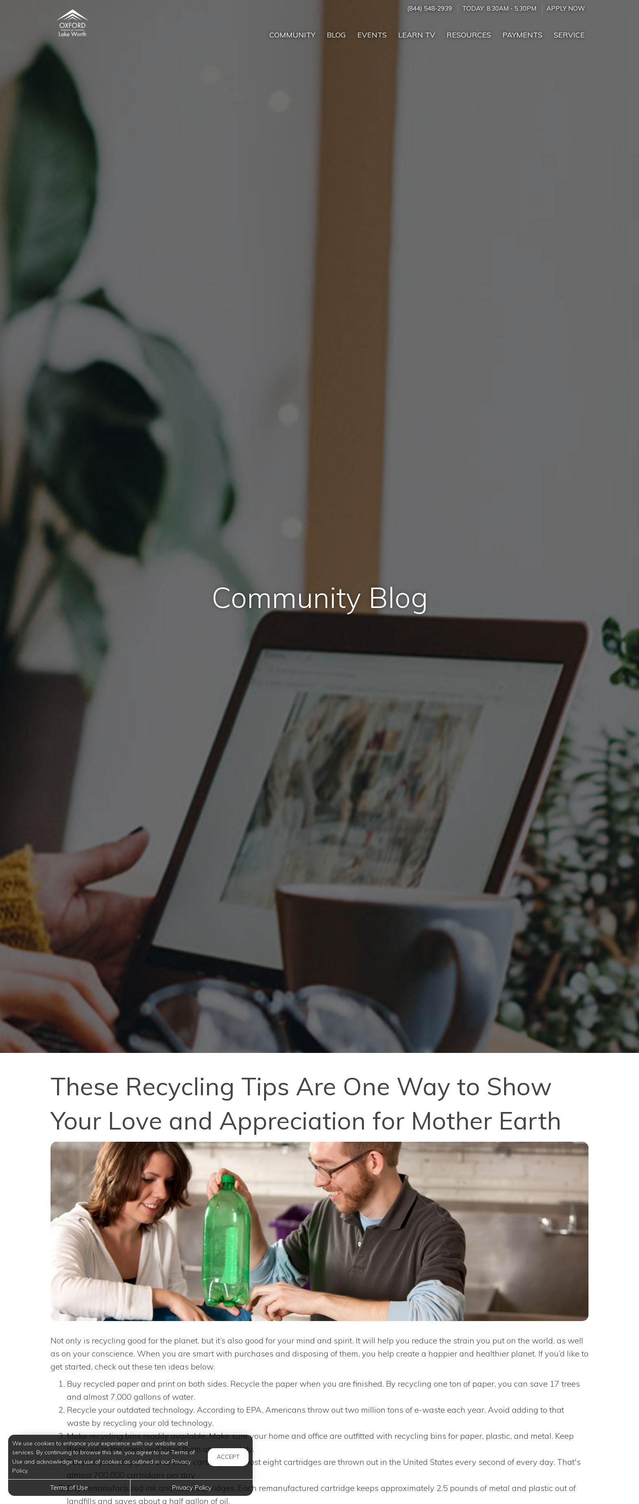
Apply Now (565, 8)
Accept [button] (228, 1456)
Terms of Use (69, 1487)
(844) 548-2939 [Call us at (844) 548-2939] (429, 8)
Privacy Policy (192, 1487)
